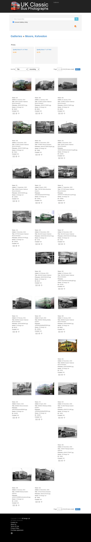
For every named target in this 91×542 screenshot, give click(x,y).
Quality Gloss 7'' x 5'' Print (44, 49)
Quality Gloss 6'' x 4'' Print (20, 49)
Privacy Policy (15, 528)
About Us (13, 524)
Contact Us (14, 522)
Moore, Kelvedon (36, 36)
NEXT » (78, 69)
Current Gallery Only (21, 22)
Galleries (56, 2)
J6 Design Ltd (26, 518)
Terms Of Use (15, 526)
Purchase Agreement (17, 530)
